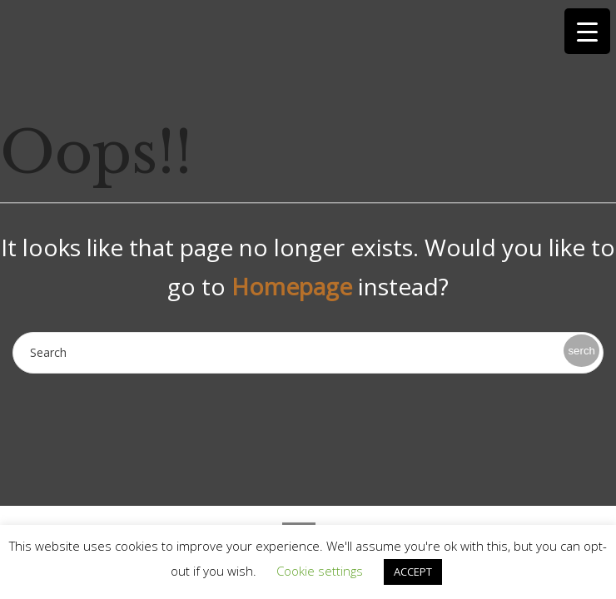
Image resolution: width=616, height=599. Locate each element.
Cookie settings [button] (319, 570)
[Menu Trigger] (587, 31)
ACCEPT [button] (413, 571)
